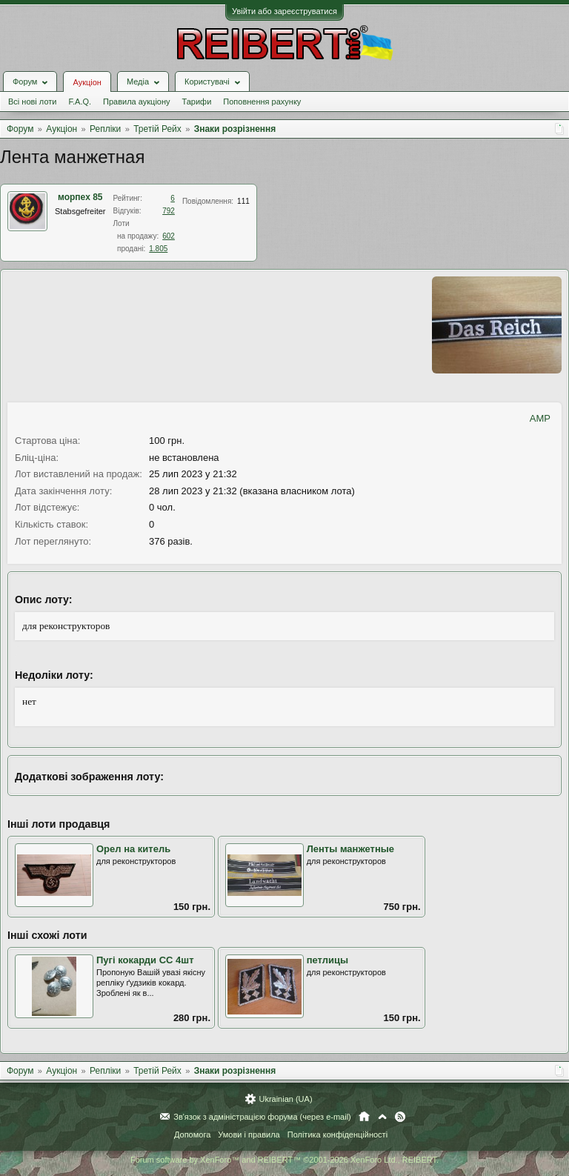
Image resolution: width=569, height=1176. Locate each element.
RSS (400, 1117)
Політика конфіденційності (337, 1134)
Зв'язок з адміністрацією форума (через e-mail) (262, 1116)
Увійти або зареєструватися (284, 11)
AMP (540, 418)
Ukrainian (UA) (285, 1098)
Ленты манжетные (350, 848)
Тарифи (197, 101)
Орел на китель (133, 848)
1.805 (158, 249)
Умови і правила (248, 1134)
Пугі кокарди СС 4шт (145, 960)
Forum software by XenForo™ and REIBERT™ (284, 1159)
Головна (364, 1117)
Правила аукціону (136, 101)
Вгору (382, 1117)
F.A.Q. (79, 101)
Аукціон (87, 82)
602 (168, 236)
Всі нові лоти (32, 101)
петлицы (327, 960)
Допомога (192, 1134)
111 (243, 201)
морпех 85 (80, 197)
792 (168, 211)
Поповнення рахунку (262, 101)
